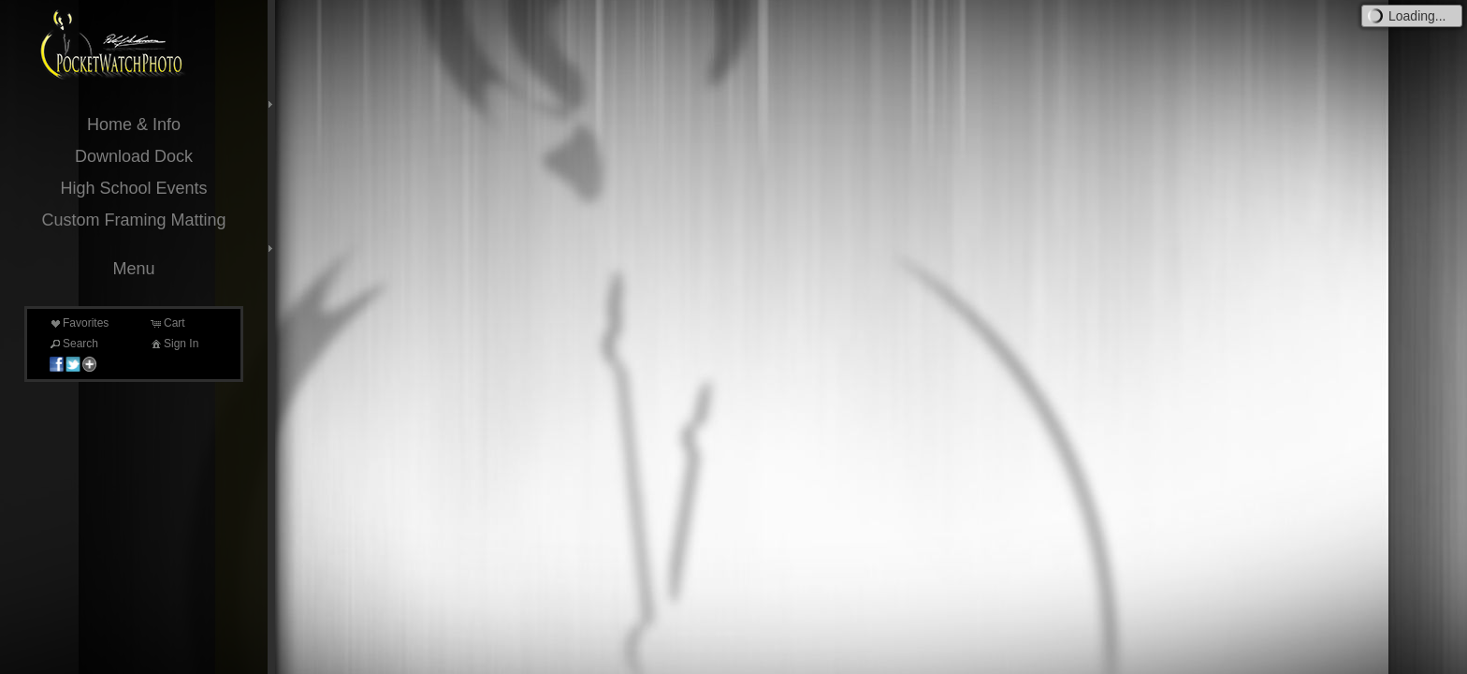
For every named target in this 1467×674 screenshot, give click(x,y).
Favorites (78, 322)
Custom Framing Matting (133, 220)
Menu (133, 268)
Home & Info (134, 124)
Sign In (173, 343)
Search (73, 343)
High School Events (133, 188)
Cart (167, 322)
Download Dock (134, 156)
